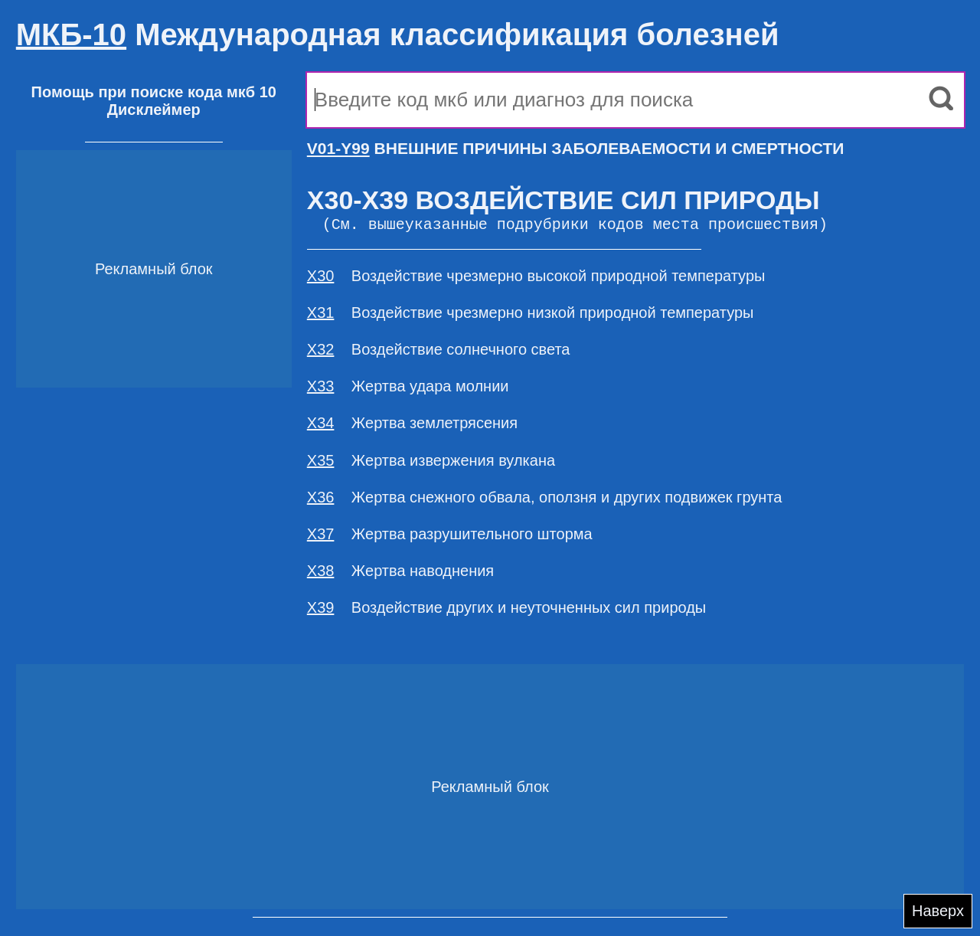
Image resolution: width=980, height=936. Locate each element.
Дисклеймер (154, 109)
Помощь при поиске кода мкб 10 (153, 91)
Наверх (938, 910)
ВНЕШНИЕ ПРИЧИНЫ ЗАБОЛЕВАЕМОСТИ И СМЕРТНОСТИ (575, 148)
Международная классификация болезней (397, 34)
